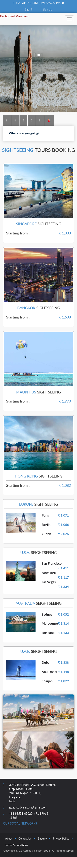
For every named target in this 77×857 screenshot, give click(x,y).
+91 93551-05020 (27, 3)
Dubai (46, 662)
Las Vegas (49, 582)
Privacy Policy (61, 838)
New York (49, 572)
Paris (45, 515)
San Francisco (52, 563)
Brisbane (48, 632)
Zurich (46, 534)
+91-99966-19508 (52, 3)
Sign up (47, 9)
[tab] (7, 120)
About (8, 838)
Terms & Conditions (16, 845)
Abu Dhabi (49, 672)
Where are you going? (24, 133)
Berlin (46, 524)
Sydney (47, 614)
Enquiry (42, 838)
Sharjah (47, 681)
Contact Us (25, 838)
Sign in (29, 9)
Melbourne (50, 623)
